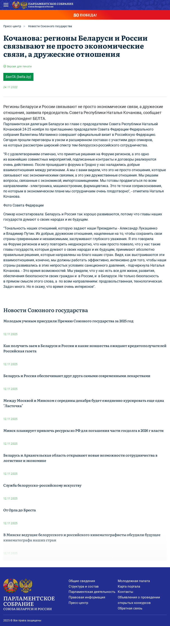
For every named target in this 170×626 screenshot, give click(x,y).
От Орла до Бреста (19, 509)
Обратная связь (130, 608)
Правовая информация (87, 597)
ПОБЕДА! (85, 14)
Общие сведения (82, 581)
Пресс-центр (12, 26)
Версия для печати (19, 66)
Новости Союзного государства (50, 26)
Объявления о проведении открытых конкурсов (139, 600)
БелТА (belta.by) (18, 77)
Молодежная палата (134, 581)
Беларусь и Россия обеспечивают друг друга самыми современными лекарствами (76, 375)
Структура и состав (84, 586)
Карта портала (129, 586)
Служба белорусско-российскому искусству (42, 485)
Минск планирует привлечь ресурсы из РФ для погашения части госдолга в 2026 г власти (83, 430)
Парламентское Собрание (36, 602)
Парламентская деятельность (92, 592)
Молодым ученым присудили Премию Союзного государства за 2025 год (68, 320)
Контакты (125, 592)
